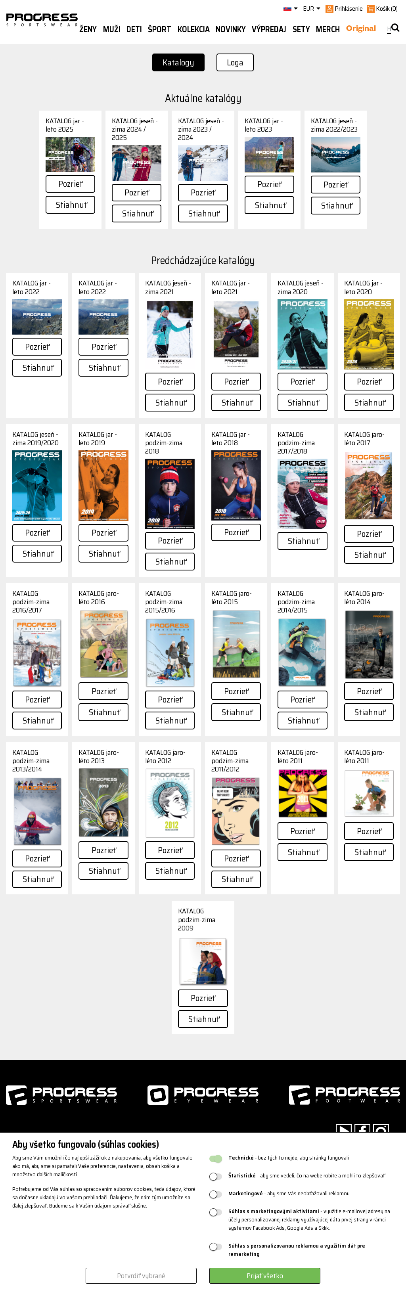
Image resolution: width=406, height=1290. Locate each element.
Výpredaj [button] (269, 29)
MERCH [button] (328, 29)
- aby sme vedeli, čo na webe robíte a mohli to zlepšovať (306, 1175)
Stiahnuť (71, 204)
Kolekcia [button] (194, 29)
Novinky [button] (231, 29)
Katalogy (178, 62)
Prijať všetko (265, 1275)
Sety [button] (301, 29)
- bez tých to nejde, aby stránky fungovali (288, 1158)
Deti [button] (134, 29)
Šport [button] (159, 29)
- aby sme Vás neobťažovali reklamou (289, 1193)
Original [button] (361, 29)
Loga (235, 62)
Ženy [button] (88, 29)
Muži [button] (112, 29)
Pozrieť (70, 183)
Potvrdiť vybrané (141, 1275)
